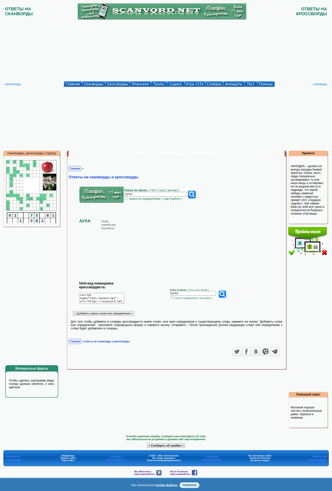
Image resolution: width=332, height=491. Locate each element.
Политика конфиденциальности (164, 460)
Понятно (189, 485)
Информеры (68, 456)
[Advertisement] (166, 49)
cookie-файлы (166, 485)
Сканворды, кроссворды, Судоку (31, 153)
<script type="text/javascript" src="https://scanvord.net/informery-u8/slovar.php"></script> (104, 299)
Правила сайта (68, 458)
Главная (75, 168)
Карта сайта (68, 460)
